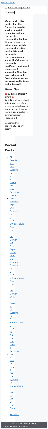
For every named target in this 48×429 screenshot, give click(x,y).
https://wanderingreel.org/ (17, 7)
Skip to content (8, 2)
